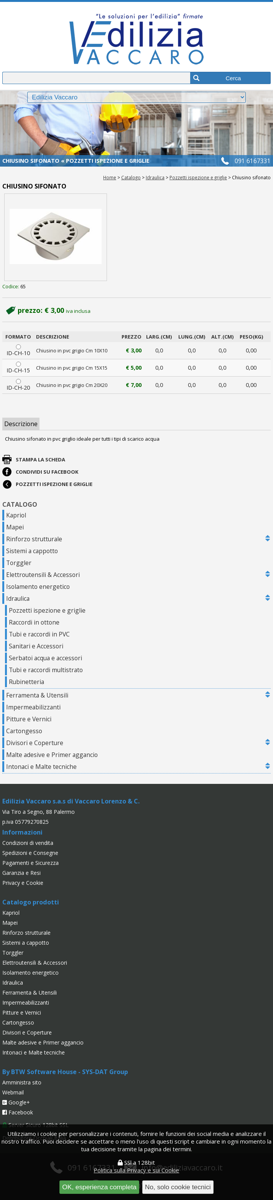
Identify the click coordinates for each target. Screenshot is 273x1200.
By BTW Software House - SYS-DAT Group (65, 1072)
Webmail (13, 1092)
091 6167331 (253, 161)
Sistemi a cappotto (32, 551)
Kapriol (16, 515)
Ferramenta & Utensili (37, 695)
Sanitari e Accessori (36, 646)
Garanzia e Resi (21, 872)
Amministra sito (21, 1082)
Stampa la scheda (40, 459)
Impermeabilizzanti (33, 707)
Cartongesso (24, 731)
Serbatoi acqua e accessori (45, 658)
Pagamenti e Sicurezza (30, 862)
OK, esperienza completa (99, 1187)
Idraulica (155, 177)
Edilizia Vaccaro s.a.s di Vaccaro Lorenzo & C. (71, 801)
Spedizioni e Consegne (30, 852)
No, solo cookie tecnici (178, 1187)
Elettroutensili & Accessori (43, 574)
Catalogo (131, 177)
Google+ (16, 1102)
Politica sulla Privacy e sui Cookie (136, 1170)
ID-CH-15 (18, 368)
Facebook (17, 1112)
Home (109, 177)
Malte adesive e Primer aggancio (52, 754)
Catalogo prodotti (30, 902)
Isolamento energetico (38, 586)
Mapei (15, 527)
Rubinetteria (26, 682)
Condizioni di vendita (27, 842)
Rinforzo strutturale (34, 539)
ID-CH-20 (18, 385)
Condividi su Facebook (47, 471)
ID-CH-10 (18, 350)
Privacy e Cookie (22, 882)
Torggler (18, 563)
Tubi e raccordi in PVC (39, 634)
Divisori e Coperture (34, 743)
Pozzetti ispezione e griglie (198, 177)
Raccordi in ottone (34, 622)
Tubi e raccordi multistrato (46, 670)
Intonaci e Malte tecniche (41, 766)
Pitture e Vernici (28, 719)
